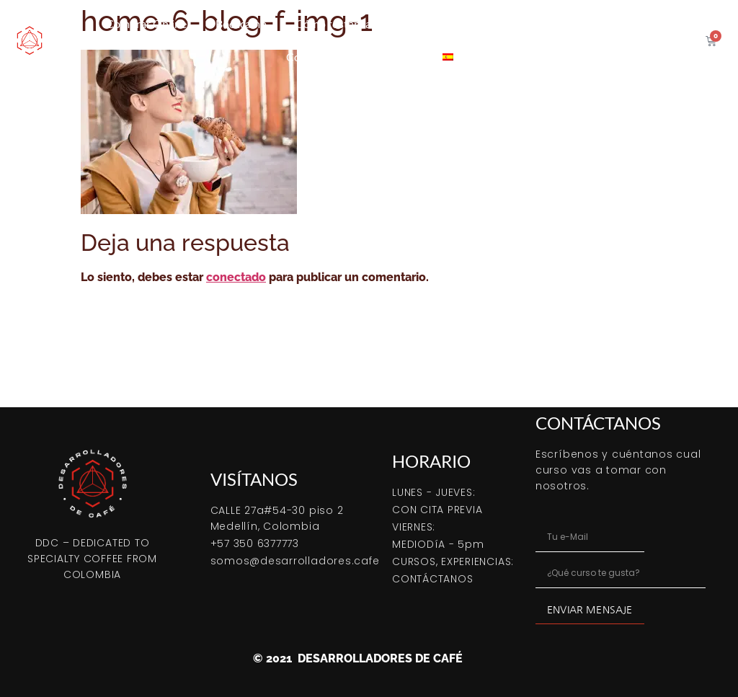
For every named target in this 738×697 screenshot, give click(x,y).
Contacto (390, 56)
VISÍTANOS (254, 479)
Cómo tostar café (338, 23)
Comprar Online (146, 23)
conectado (236, 277)
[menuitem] (448, 57)
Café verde (500, 23)
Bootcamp (241, 23)
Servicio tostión (594, 23)
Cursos (427, 23)
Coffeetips (312, 56)
